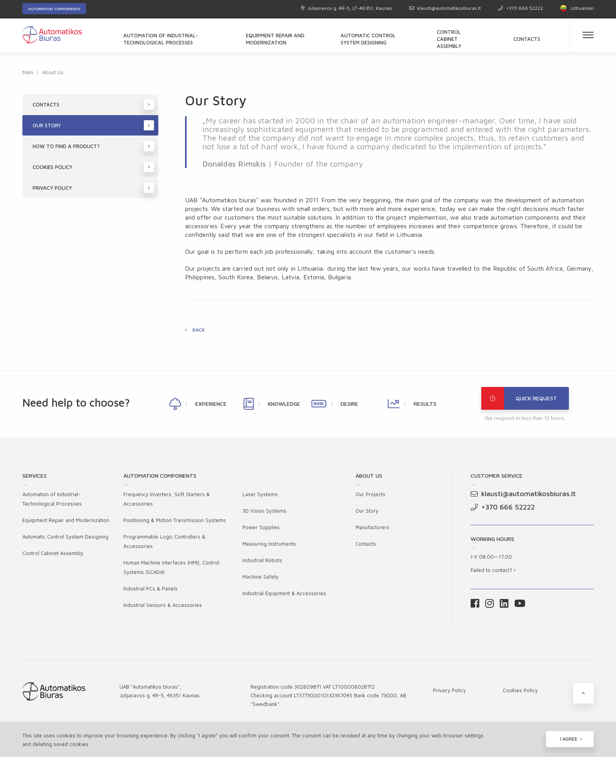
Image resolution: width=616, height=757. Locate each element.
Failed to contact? (493, 570)
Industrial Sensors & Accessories (162, 605)
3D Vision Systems (264, 511)
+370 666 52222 (520, 8)
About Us (53, 72)
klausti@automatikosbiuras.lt (445, 8)
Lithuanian (577, 8)
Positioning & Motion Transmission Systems (174, 520)
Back (198, 330)
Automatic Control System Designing (368, 39)
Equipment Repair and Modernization (275, 39)
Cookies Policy (93, 167)
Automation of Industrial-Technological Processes (160, 39)
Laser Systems (260, 494)
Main (27, 72)
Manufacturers (372, 527)
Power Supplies (261, 527)
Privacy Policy (93, 188)
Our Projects (370, 494)
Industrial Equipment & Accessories (284, 593)
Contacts (526, 39)
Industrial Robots (262, 560)
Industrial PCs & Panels (150, 588)
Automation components (54, 8)
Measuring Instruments (269, 544)
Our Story (93, 125)
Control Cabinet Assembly (449, 39)
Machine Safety (260, 577)
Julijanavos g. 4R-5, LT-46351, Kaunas (346, 8)
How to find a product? (93, 146)
